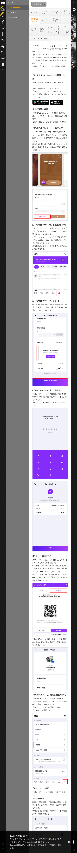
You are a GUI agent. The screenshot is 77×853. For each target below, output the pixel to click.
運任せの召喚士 (2, 8)
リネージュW (3, 28)
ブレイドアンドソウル (3, 52)
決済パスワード (47, 66)
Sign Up (74, 9)
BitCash (59, 116)
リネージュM (3, 46)
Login (74, 3)
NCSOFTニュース (14, 2)
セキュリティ (12, 17)
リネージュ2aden (3, 65)
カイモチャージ (44, 116)
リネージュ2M (3, 34)
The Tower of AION (3, 58)
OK (69, 842)
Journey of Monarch (2, 14)
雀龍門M (3, 40)
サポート (12, 12)
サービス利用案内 (14, 7)
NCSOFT (3, 3)
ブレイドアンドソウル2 (3, 21)
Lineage (3, 71)
